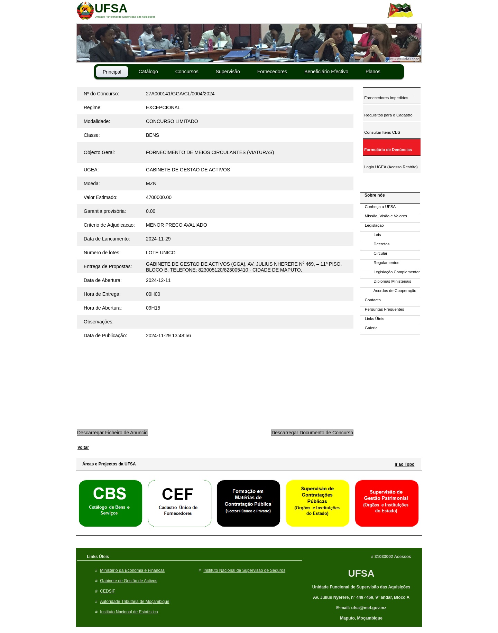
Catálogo (148, 71)
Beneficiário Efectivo (326, 71)
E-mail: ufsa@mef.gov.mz (361, 607)
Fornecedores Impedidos (385, 98)
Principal (112, 72)
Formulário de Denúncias (387, 150)
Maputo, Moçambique (361, 618)
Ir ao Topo (404, 464)
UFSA (361, 573)
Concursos (187, 71)
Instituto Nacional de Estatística (129, 612)
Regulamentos (379, 263)
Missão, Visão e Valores (383, 216)
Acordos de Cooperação (388, 291)
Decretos (374, 244)
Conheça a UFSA (378, 207)
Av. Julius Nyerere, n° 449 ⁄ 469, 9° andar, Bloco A (361, 597)
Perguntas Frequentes (382, 309)
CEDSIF (107, 591)
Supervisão (228, 71)
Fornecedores (272, 71)
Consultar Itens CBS (381, 132)
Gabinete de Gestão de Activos (128, 580)
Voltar (83, 447)
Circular (373, 253)
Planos (373, 71)
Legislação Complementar (390, 272)
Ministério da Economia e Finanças (132, 570)
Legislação (372, 225)
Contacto (370, 300)
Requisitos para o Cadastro (388, 115)
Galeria (369, 328)
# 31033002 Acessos (391, 556)
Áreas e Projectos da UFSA (107, 464)
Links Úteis (372, 318)
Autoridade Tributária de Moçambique (134, 601)
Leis (370, 235)
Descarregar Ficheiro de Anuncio (112, 432)
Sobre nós (373, 195)
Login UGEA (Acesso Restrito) (390, 167)
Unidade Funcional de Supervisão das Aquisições (361, 587)
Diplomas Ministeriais (385, 281)
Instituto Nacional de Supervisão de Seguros (244, 570)
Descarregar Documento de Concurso (312, 432)
